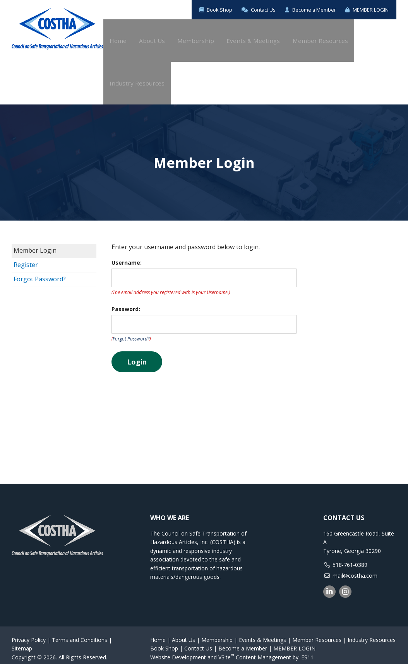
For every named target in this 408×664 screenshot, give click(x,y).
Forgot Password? (40, 272)
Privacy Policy (29, 633)
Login (137, 354)
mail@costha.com (355, 568)
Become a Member (300, 9)
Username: (126, 255)
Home (158, 633)
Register (26, 257)
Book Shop (197, 9)
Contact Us (244, 9)
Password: (125, 302)
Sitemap (22, 641)
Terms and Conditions (79, 633)
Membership (217, 633)
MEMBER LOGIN (363, 9)
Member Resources (316, 633)
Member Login (35, 243)
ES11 (307, 650)
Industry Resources (372, 633)
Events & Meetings (262, 633)
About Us (183, 633)
